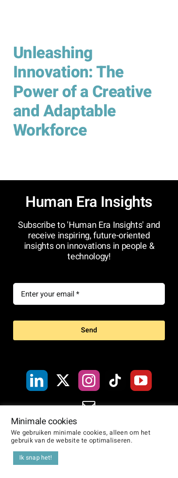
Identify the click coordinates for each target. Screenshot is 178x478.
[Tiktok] (115, 380)
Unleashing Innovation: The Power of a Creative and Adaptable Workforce (82, 92)
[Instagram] (88, 380)
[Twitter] (62, 380)
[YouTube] (140, 380)
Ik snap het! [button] (35, 457)
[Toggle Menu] (158, 22)
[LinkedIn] (36, 380)
